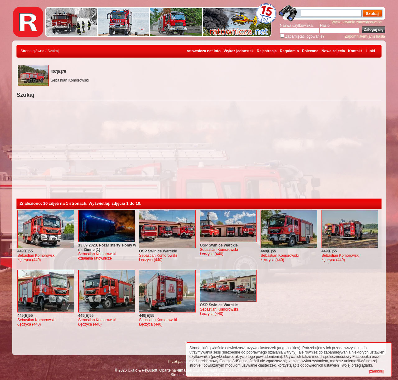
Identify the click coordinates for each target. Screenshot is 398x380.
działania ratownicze (95, 258)
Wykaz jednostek (238, 51)
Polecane (310, 51)
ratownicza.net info (204, 51)
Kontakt (355, 51)
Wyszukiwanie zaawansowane (356, 22)
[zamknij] (376, 371)
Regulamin (289, 51)
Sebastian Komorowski (36, 255)
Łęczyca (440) (29, 260)
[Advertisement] (199, 151)
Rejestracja (267, 51)
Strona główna (32, 51)
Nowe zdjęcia (333, 51)
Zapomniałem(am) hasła (365, 36)
